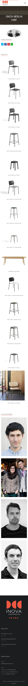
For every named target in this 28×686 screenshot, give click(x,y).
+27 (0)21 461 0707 (11, 669)
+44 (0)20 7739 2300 (10, 674)
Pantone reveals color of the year (8, 644)
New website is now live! (6, 633)
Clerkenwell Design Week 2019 (8, 639)
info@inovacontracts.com (7, 663)
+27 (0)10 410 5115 (12, 671)
